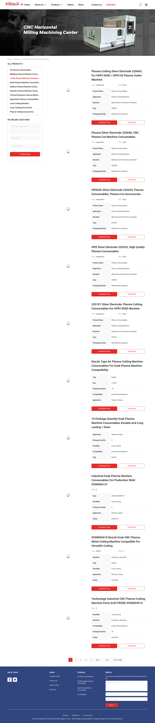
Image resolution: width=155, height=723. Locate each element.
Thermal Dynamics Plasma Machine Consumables (25, 95)
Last (106, 660)
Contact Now (25, 154)
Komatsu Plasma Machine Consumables (25, 91)
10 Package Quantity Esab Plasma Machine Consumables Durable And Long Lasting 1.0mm (117, 423)
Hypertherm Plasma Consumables (24, 99)
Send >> (111, 705)
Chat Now (132, 122)
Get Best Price (104, 122)
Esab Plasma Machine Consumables (25, 78)
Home (9, 59)
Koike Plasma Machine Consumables (25, 82)
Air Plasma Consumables (20, 70)
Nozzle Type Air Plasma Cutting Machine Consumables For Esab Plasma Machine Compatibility (117, 366)
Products (17, 59)
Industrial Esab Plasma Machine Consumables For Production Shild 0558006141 (113, 480)
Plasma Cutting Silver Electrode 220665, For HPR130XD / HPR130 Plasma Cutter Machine (117, 75)
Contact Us (52, 689)
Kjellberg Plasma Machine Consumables (25, 74)
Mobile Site (75, 715)
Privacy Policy (88, 715)
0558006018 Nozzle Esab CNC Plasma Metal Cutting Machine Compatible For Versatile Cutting (116, 541)
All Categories (82, 694)
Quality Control (54, 685)
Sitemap (65, 715)
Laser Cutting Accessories (21, 108)
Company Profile (54, 676)
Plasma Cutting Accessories (22, 112)
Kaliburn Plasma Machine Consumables (25, 87)
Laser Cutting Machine (19, 103)
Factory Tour (53, 681)
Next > (98, 660)
